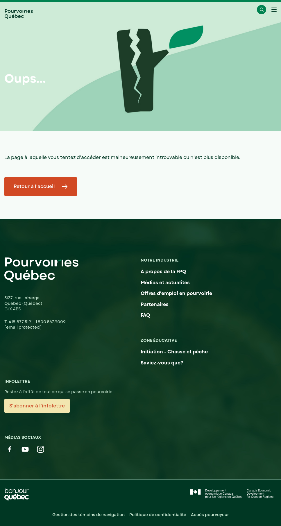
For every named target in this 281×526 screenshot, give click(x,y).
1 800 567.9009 (50, 322)
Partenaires (155, 304)
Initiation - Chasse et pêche (174, 351)
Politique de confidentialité (157, 514)
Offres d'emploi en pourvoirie (176, 293)
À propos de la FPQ (163, 271)
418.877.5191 (21, 322)
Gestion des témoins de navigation (88, 514)
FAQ (145, 315)
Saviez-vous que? (162, 362)
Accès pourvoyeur (210, 514)
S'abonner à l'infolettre (37, 405)
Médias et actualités (165, 282)
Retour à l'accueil (34, 186)
